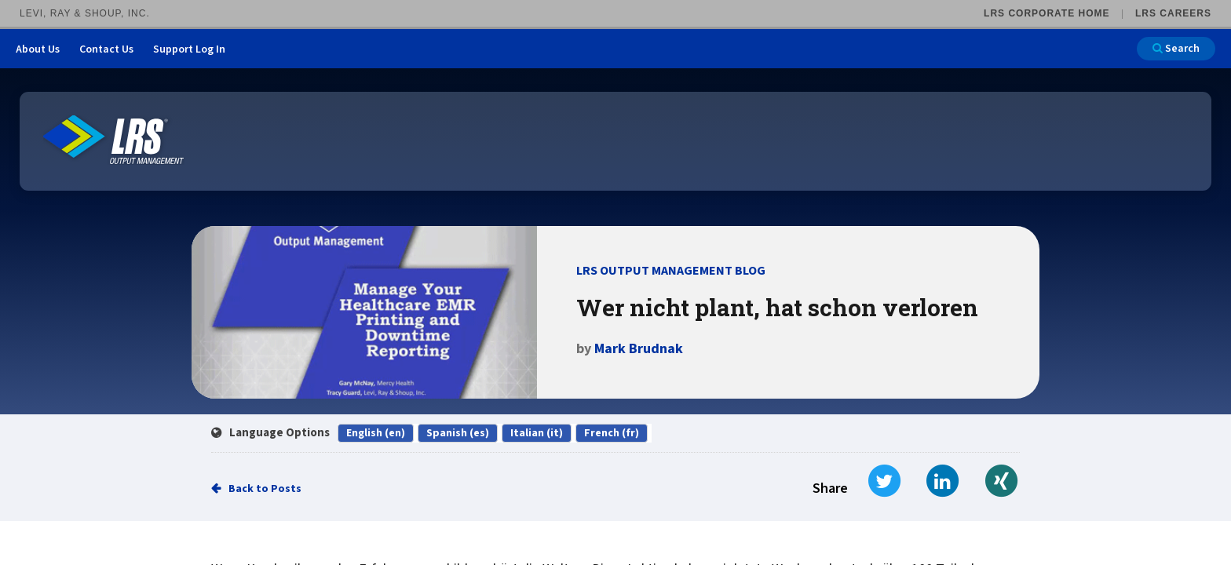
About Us (38, 49)
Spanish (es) (457, 433)
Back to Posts (264, 489)
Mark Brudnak (638, 349)
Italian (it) (536, 433)
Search (1176, 48)
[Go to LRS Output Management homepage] (113, 140)
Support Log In (189, 49)
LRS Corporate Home (1046, 13)
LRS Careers (1173, 13)
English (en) (375, 433)
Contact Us (106, 49)
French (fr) (611, 433)
